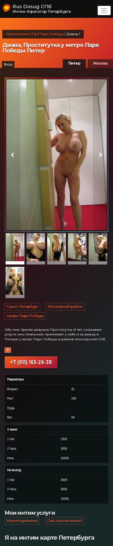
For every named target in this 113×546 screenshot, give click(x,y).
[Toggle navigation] (104, 10)
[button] (12, 154)
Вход (8, 64)
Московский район (65, 306)
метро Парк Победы (25, 316)
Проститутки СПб (21, 34)
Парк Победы (52, 34)
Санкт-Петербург (22, 306)
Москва (100, 63)
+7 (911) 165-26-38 (31, 362)
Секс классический (64, 520)
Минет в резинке (22, 520)
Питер (74, 63)
